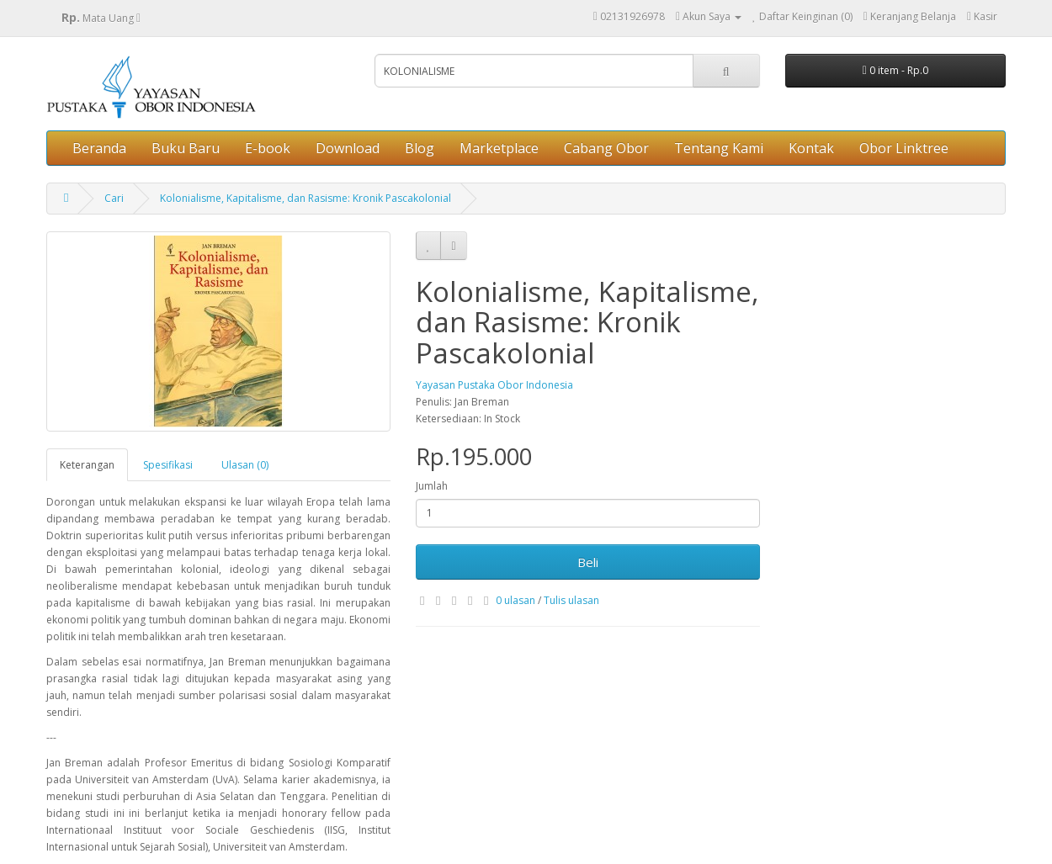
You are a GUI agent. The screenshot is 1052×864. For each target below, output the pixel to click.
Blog (419, 148)
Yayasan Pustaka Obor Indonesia (494, 385)
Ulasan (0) (244, 465)
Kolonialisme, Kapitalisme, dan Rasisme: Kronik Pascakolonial (305, 198)
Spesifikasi (168, 465)
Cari (114, 198)
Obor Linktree (903, 148)
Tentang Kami (718, 148)
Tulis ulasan (571, 600)
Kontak (811, 148)
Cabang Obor (606, 148)
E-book (267, 148)
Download (348, 148)
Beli (587, 562)
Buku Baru (185, 148)
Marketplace (499, 148)
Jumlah (432, 486)
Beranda (99, 148)
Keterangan (87, 465)
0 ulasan (515, 600)
